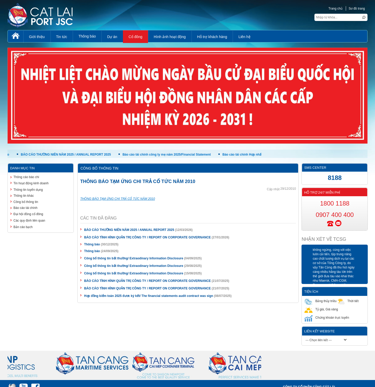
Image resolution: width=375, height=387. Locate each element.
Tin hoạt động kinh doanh (31, 183)
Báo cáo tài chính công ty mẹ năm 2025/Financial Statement (168, 154)
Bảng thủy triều (320, 301)
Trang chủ (335, 8)
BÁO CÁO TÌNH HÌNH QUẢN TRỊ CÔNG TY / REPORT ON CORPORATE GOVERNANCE (147, 237)
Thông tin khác (23, 196)
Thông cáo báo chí (26, 177)
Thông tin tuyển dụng (28, 190)
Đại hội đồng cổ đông (28, 214)
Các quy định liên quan (29, 220)
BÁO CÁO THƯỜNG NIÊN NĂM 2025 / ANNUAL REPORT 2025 (67, 154)
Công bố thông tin (25, 202)
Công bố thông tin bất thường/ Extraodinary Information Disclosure (133, 258)
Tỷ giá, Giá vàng (321, 309)
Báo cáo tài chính (25, 208)
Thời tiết (347, 301)
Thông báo (92, 244)
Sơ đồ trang (357, 8)
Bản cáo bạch (23, 227)
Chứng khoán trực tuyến (326, 317)
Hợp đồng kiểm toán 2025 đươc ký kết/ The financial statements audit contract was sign (148, 296)
